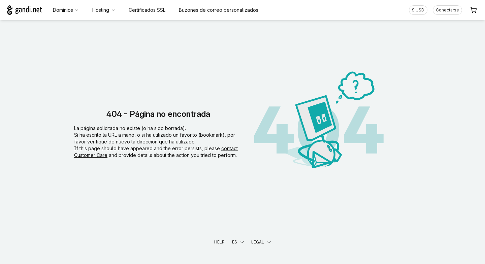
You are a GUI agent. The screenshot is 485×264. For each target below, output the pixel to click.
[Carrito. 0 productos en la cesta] (473, 10)
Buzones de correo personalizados (218, 10)
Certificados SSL (147, 10)
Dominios (66, 10)
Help (219, 241)
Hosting (103, 10)
